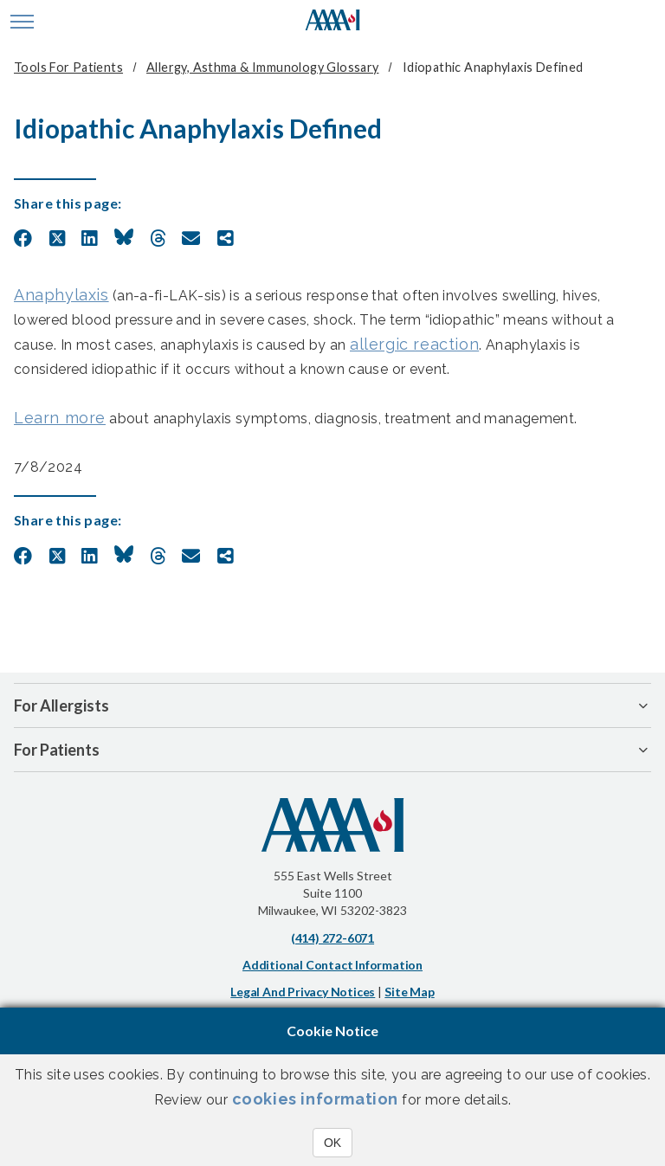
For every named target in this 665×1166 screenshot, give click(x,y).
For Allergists (61, 705)
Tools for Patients (68, 67)
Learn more (60, 418)
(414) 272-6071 (332, 938)
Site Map (409, 991)
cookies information (315, 1099)
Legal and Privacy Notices (302, 991)
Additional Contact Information (332, 964)
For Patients (57, 749)
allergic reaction (414, 344)
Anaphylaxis (61, 295)
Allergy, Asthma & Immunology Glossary (262, 67)
